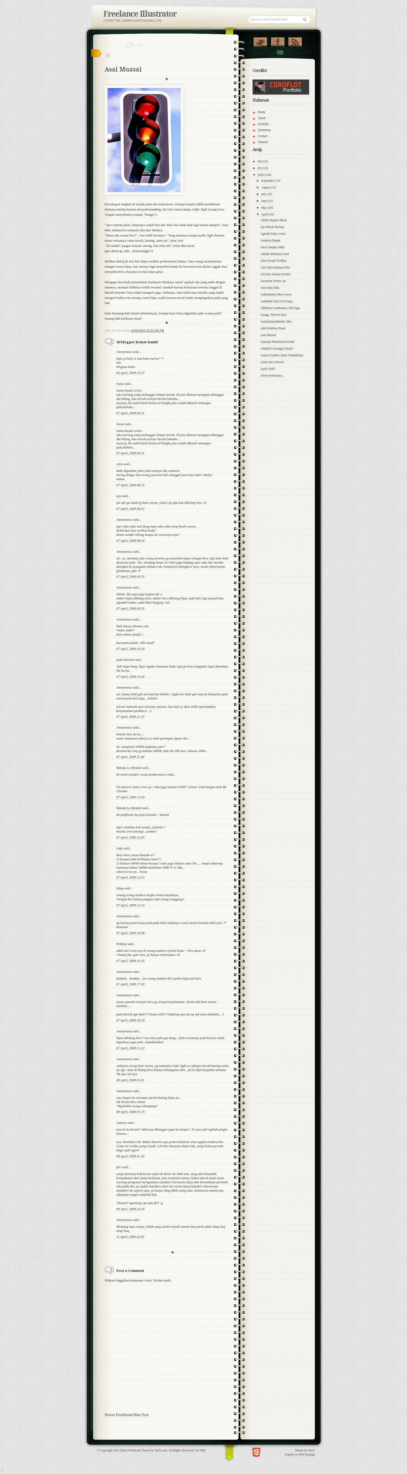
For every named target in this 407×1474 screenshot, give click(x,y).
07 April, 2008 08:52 (130, 509)
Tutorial (263, 142)
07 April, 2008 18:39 (130, 1020)
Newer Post (114, 1415)
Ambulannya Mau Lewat (275, 294)
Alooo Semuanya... (272, 375)
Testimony (264, 130)
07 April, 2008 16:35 (130, 961)
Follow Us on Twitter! (260, 41)
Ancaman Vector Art (273, 281)
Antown (121, 1123)
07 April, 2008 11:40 (130, 757)
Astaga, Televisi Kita (273, 314)
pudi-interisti (125, 660)
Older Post (140, 1415)
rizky (119, 848)
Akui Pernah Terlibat (273, 260)
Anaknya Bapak (270, 240)
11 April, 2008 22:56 (130, 1237)
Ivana (120, 384)
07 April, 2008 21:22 (130, 1048)
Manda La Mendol (128, 768)
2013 (260, 168)
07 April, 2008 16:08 (130, 933)
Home (127, 1415)
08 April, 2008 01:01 (130, 1080)
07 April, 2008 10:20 (130, 649)
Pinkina (121, 944)
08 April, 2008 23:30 (130, 1209)
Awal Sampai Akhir (272, 247)
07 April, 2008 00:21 (130, 413)
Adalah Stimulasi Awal (274, 254)
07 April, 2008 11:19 (130, 716)
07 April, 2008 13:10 (130, 905)
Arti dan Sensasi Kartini (275, 274)
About (262, 118)
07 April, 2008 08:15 (130, 485)
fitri (118, 1167)
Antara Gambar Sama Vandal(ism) (281, 355)
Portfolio (263, 124)
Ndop (120, 888)
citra (119, 464)
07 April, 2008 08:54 (130, 541)
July (264, 194)
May (264, 207)
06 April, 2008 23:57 (130, 373)
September (268, 180)
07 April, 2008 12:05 (130, 837)
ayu (118, 496)
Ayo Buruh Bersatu (272, 227)
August (266, 187)
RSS (295, 41)
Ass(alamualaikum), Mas (276, 321)
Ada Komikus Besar (273, 328)
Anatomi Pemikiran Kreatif (277, 341)
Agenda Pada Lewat (273, 233)
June (264, 201)
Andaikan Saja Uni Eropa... (277, 301)
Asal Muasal (268, 335)
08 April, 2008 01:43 (130, 1156)
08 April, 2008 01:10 (130, 1112)
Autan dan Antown (272, 362)
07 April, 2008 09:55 (130, 576)
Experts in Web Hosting (300, 1454)
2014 (260, 161)
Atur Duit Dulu (269, 287)
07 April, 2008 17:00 (130, 984)
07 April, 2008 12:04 (130, 797)
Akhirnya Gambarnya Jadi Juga (280, 308)
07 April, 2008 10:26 (130, 676)
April (264, 214)
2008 (260, 175)
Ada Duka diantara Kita (275, 267)
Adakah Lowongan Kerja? (276, 348)
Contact (280, 52)
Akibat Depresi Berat (273, 220)
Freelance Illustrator (140, 13)
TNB (202, 1450)
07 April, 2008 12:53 (130, 877)
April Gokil (267, 369)
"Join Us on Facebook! (277, 41)
